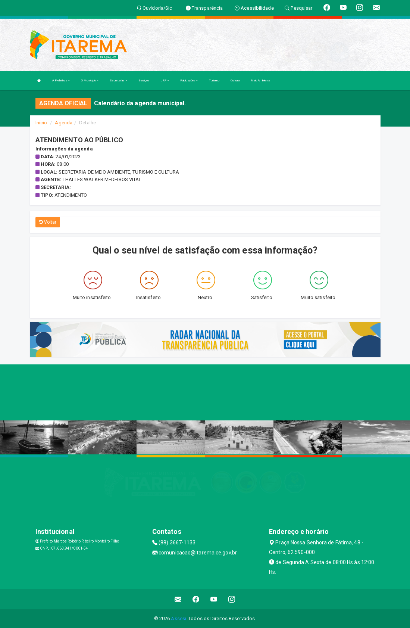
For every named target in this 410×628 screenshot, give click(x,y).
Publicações (189, 80)
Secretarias (118, 80)
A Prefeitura (61, 80)
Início (41, 122)
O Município (89, 80)
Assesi (178, 618)
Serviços (144, 80)
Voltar (48, 222)
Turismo (214, 80)
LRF (164, 80)
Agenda (63, 122)
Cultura (235, 80)
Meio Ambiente (260, 80)
